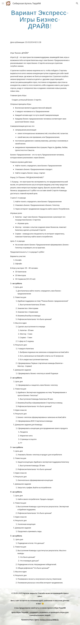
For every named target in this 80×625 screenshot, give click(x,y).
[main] (40, 19)
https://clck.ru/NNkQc (49, 620)
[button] (3, 3)
